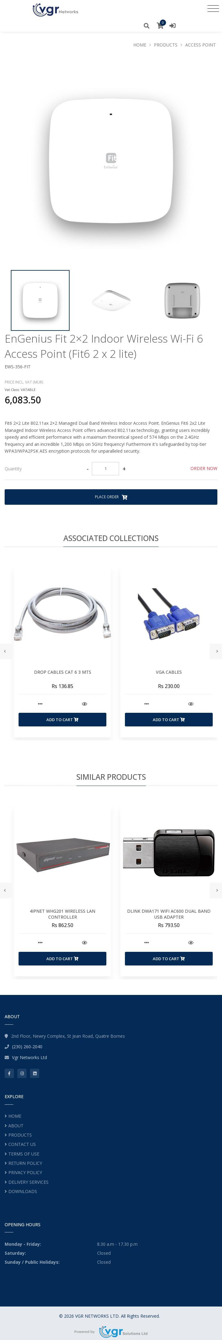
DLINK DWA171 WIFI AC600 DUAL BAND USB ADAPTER (169, 914)
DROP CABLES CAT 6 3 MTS (62, 672)
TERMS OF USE (23, 1154)
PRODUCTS (20, 1135)
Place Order (111, 496)
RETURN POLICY (25, 1163)
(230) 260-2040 (27, 1046)
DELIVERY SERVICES (28, 1182)
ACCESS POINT (200, 45)
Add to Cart (62, 719)
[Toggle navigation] (213, 8)
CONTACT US (22, 1144)
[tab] (111, 469)
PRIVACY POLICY (25, 1172)
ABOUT (15, 1126)
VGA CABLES (169, 672)
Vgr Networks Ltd (29, 1057)
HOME (14, 1116)
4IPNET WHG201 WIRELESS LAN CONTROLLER (62, 914)
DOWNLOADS (22, 1191)
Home (139, 45)
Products (165, 45)
